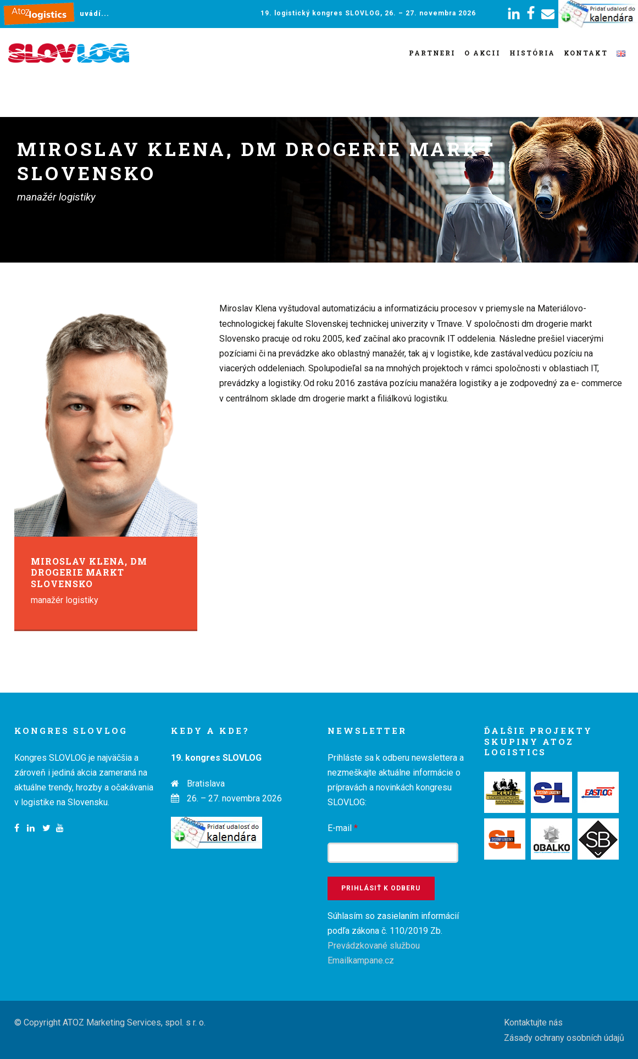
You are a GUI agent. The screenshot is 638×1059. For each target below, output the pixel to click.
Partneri (432, 52)
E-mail (343, 828)
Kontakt (586, 52)
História (532, 52)
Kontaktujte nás (533, 1022)
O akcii (482, 52)
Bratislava (206, 783)
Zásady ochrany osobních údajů (564, 1038)
